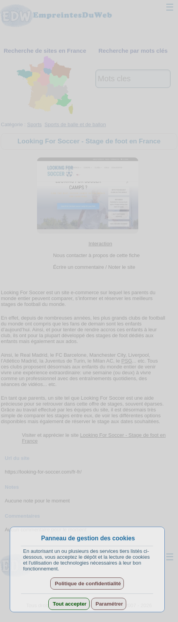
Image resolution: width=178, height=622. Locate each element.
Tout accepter (68, 604)
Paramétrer (108, 604)
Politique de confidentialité (87, 583)
